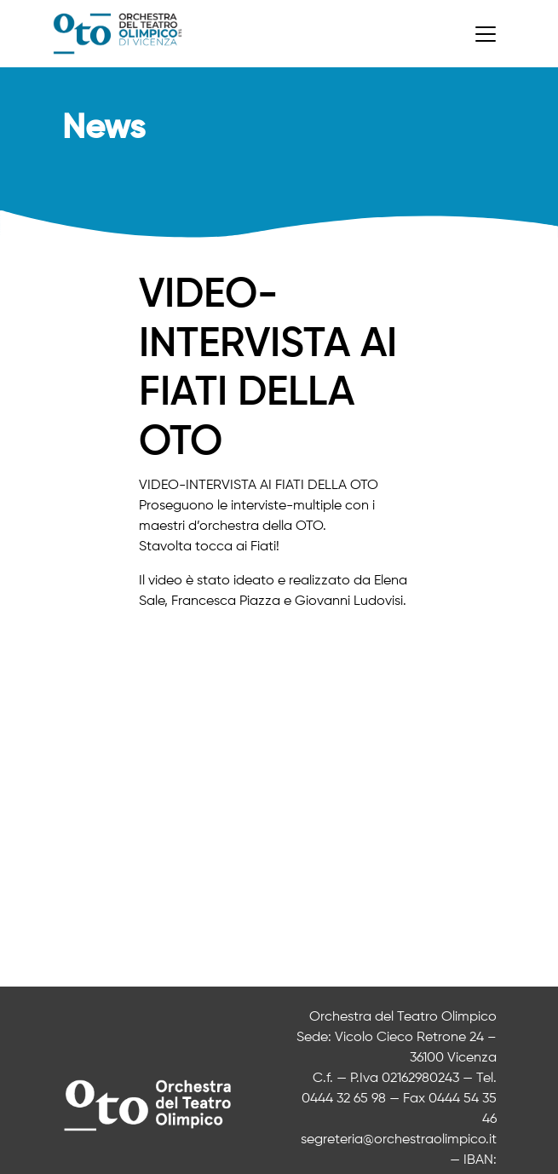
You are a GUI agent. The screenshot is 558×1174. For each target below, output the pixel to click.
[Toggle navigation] (485, 34)
